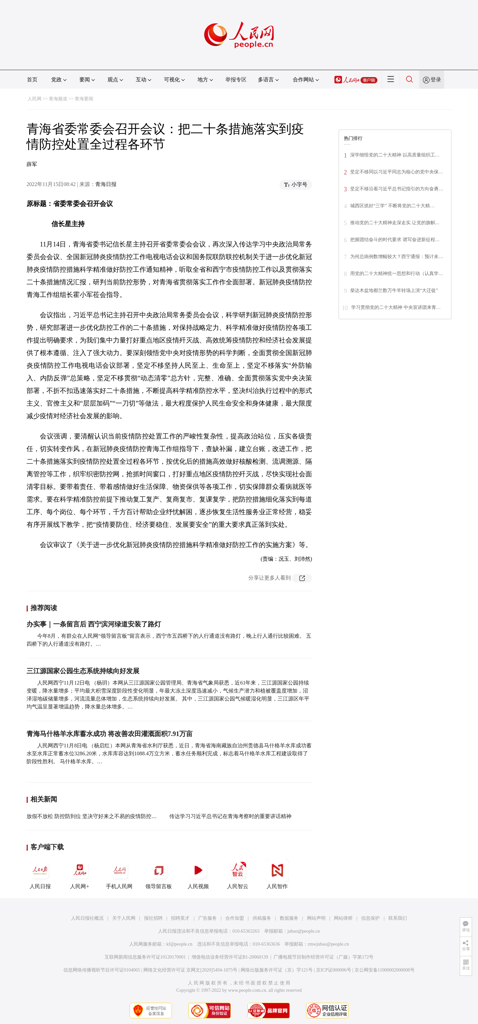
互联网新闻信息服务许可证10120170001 (145, 957)
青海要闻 (84, 98)
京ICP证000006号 (333, 970)
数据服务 (289, 918)
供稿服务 (262, 918)
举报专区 (236, 79)
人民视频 (198, 874)
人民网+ (79, 874)
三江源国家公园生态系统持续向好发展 (83, 671)
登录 (436, 79)
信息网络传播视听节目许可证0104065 (101, 970)
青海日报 (106, 184)
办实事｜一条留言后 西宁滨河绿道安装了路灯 (94, 624)
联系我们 (397, 918)
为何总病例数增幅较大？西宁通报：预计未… (396, 256)
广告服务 (207, 918)
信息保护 (370, 918)
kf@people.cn (179, 944)
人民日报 (40, 874)
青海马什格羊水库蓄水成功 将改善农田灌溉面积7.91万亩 (110, 733)
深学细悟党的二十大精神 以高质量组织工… (395, 154)
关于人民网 (123, 918)
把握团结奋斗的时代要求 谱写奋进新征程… (395, 239)
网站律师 (343, 918)
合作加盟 (234, 918)
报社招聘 (153, 918)
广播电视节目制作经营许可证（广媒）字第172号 (323, 957)
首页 (32, 79)
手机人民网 (119, 874)
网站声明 (316, 918)
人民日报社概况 (87, 918)
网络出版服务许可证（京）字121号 (277, 970)
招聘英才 (180, 918)
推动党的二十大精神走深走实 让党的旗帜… (395, 222)
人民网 (34, 98)
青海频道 (58, 98)
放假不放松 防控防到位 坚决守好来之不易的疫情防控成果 (94, 816)
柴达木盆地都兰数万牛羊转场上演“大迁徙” (394, 290)
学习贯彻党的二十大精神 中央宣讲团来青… (396, 307)
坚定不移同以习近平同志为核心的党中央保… (396, 171)
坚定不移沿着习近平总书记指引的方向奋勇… (396, 188)
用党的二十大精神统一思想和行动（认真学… (396, 273)
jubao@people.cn (303, 931)
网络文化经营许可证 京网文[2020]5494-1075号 (190, 970)
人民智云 (237, 874)
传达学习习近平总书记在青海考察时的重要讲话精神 (230, 816)
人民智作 (277, 874)
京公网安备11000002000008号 (385, 970)
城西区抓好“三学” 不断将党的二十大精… (392, 205)
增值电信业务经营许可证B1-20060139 (230, 957)
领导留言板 (158, 874)
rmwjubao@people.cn (328, 944)
